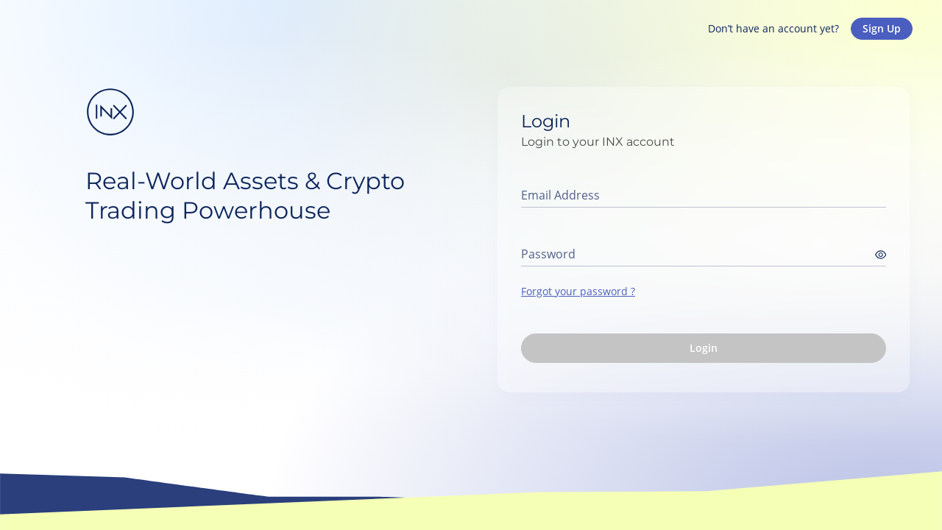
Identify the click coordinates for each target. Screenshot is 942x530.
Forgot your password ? (578, 291)
